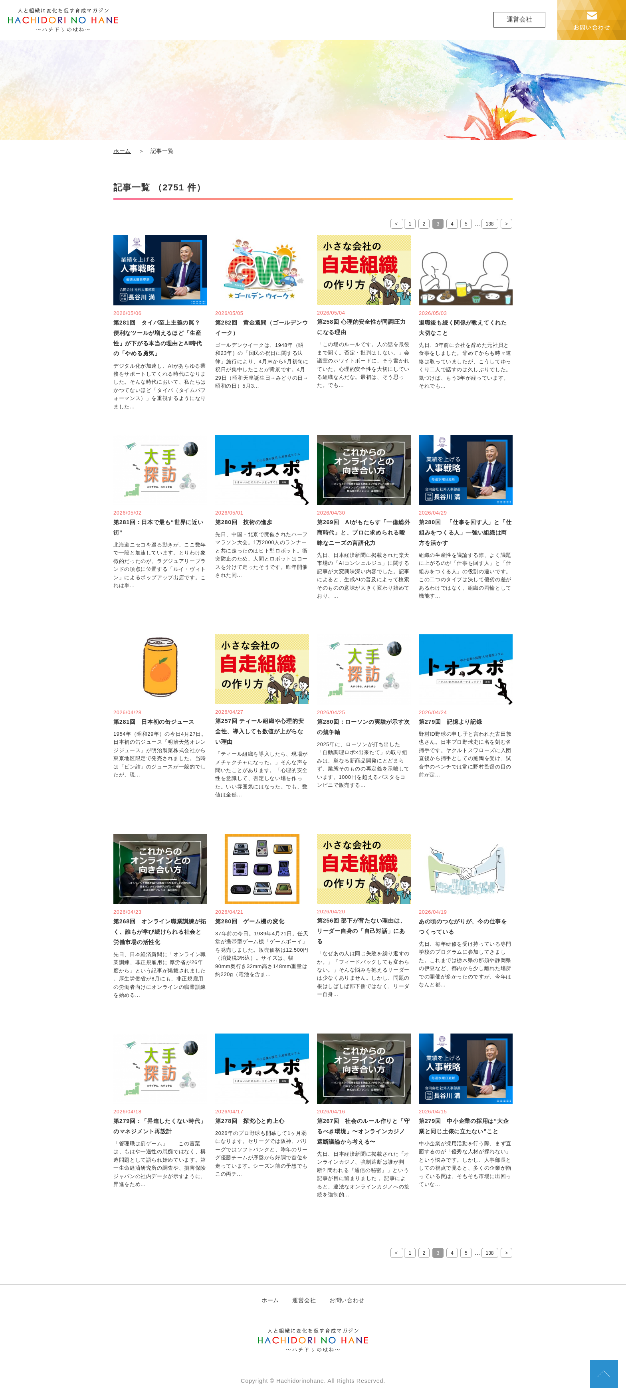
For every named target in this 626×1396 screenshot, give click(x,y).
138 (490, 224)
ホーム (122, 151)
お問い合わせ (347, 1300)
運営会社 (519, 19)
